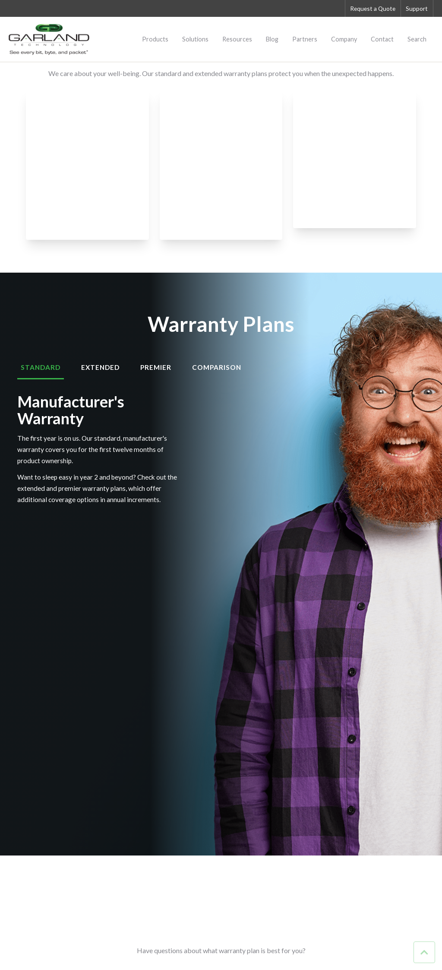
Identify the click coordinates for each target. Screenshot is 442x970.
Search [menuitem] (416, 39)
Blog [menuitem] (272, 39)
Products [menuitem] (155, 39)
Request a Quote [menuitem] (370, 8)
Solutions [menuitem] (195, 39)
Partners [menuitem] (304, 39)
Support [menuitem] (416, 8)
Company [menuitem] (344, 39)
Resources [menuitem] (237, 39)
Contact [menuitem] (382, 39)
